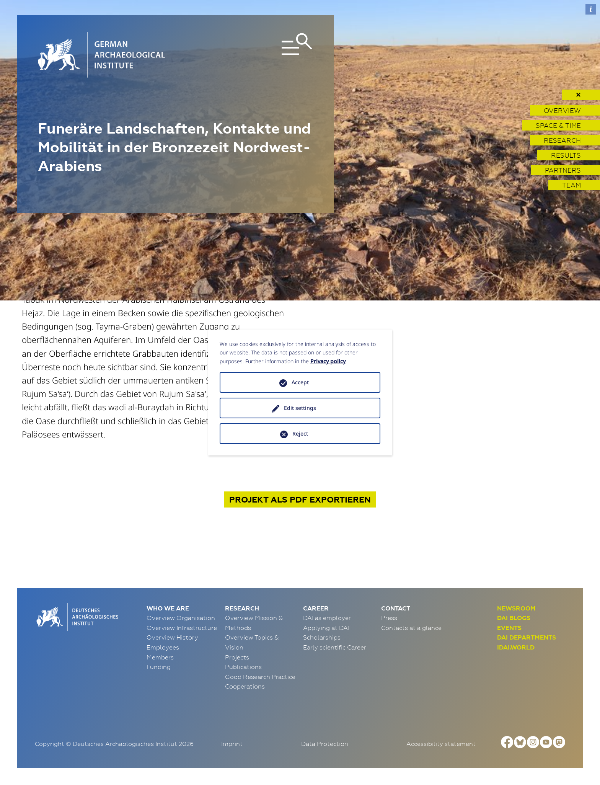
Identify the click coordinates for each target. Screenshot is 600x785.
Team (571, 185)
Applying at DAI (326, 627)
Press (389, 617)
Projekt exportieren (300, 499)
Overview (562, 110)
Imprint (232, 743)
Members (160, 657)
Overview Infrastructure (182, 627)
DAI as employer (327, 617)
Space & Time (558, 125)
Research (562, 140)
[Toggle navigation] (268, 55)
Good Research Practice (260, 676)
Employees (163, 647)
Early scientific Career (334, 647)
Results (566, 155)
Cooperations (245, 686)
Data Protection (324, 743)
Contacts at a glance (411, 627)
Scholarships (322, 637)
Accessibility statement (441, 743)
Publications (243, 666)
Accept (300, 382)
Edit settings (300, 407)
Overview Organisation (181, 617)
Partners (563, 170)
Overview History (172, 637)
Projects (237, 657)
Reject (300, 433)
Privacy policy (328, 361)
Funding (159, 666)
